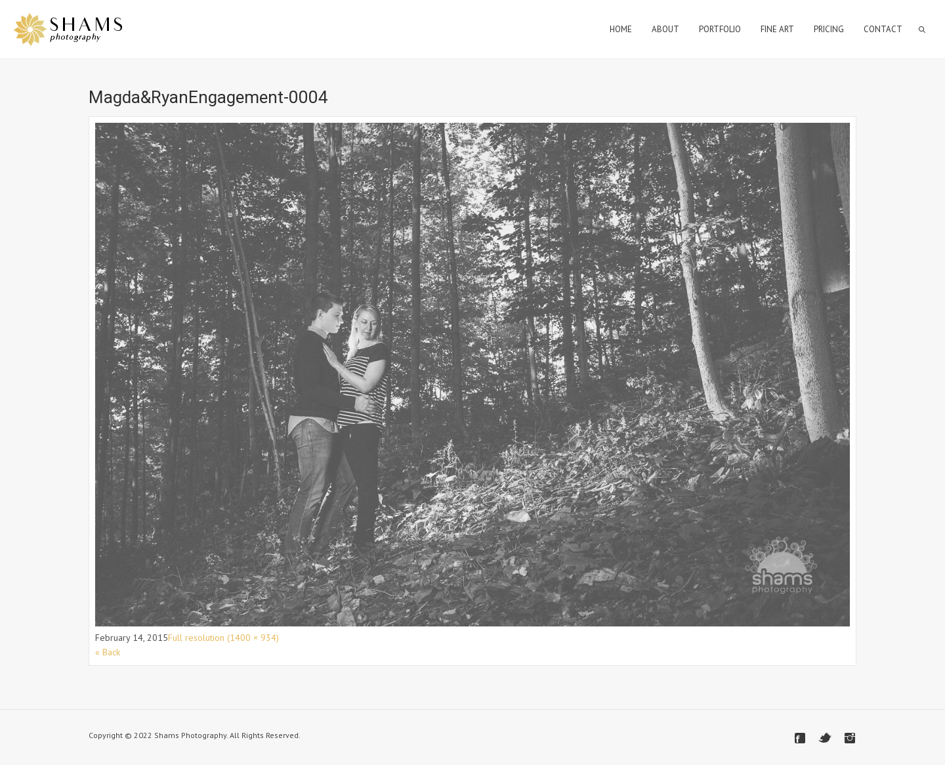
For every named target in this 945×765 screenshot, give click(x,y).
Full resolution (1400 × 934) (223, 638)
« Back (107, 652)
